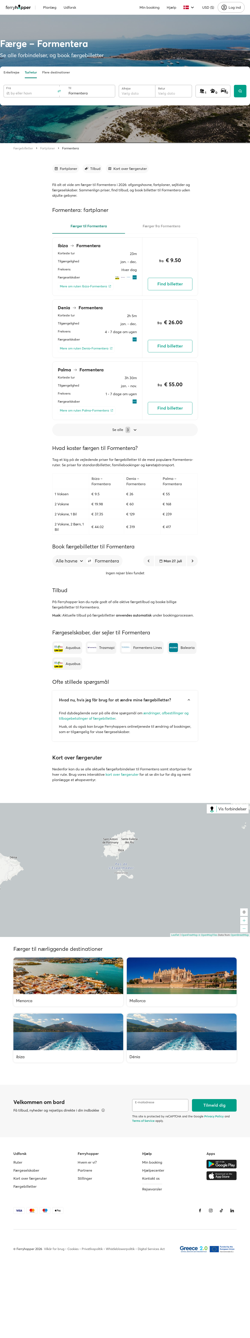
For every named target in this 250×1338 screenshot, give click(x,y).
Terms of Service (143, 1121)
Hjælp (171, 7)
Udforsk (70, 7)
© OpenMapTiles (207, 935)
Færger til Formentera (89, 226)
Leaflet (175, 935)
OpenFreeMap (189, 935)
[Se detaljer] (103, 1110)
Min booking (150, 7)
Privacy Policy (214, 1116)
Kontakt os (151, 1178)
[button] (89, 561)
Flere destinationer (56, 72)
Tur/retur (31, 72)
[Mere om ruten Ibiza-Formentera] (85, 286)
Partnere (85, 1170)
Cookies (73, 1249)
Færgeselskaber (26, 1170)
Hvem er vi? (87, 1162)
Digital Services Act (151, 1249)
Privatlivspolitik (92, 1249)
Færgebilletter (23, 148)
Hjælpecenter (153, 1170)
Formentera (70, 148)
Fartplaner (47, 148)
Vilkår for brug (54, 1249)
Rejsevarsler (152, 1189)
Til (69, 88)
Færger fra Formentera (161, 226)
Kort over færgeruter (30, 1178)
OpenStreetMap (240, 935)
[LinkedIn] (232, 1210)
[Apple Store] (221, 1175)
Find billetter (170, 283)
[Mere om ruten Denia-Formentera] (86, 348)
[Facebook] (200, 1210)
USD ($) (208, 7)
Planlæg (49, 7)
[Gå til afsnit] (65, 168)
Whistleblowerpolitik (120, 1249)
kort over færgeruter (122, 774)
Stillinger (85, 1178)
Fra (8, 88)
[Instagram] (210, 1210)
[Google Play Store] (221, 1164)
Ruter (17, 1162)
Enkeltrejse (11, 72)
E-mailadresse (144, 1102)
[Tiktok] (221, 1210)
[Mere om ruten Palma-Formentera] (86, 410)
